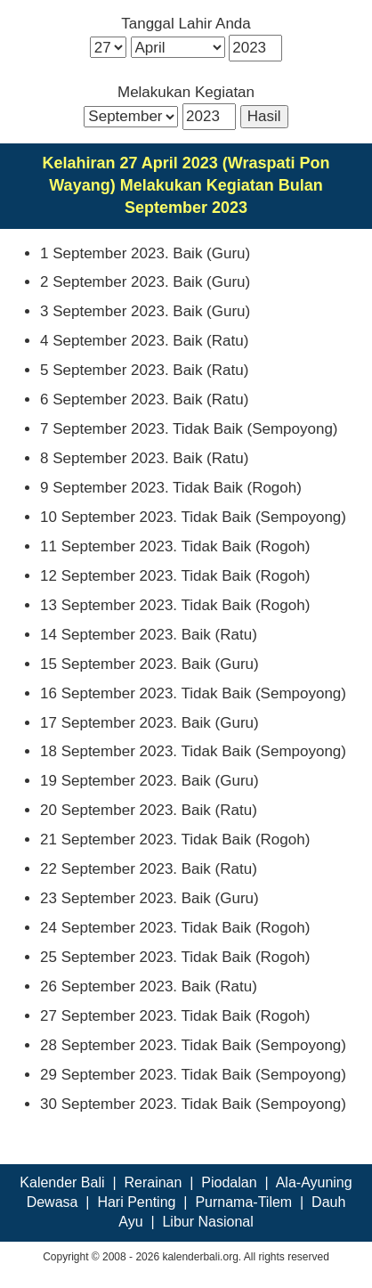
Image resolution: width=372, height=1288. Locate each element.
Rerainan (153, 1182)
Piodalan (228, 1182)
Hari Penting (136, 1202)
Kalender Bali (62, 1182)
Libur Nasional (207, 1221)
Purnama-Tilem (243, 1202)
